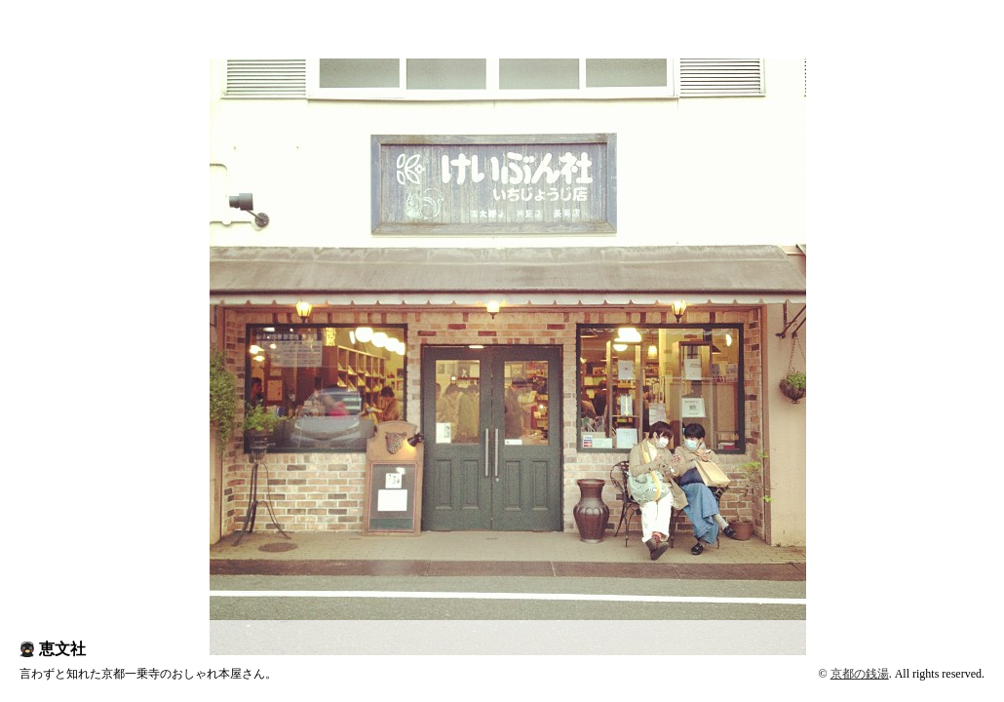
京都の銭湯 (859, 674)
